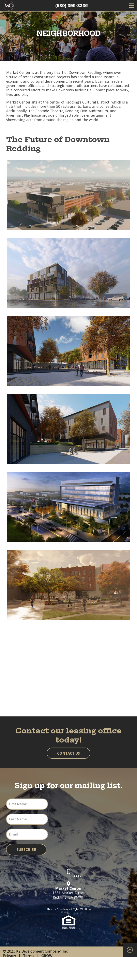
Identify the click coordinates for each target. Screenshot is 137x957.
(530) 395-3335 (71, 5)
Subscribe (26, 849)
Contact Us (68, 753)
